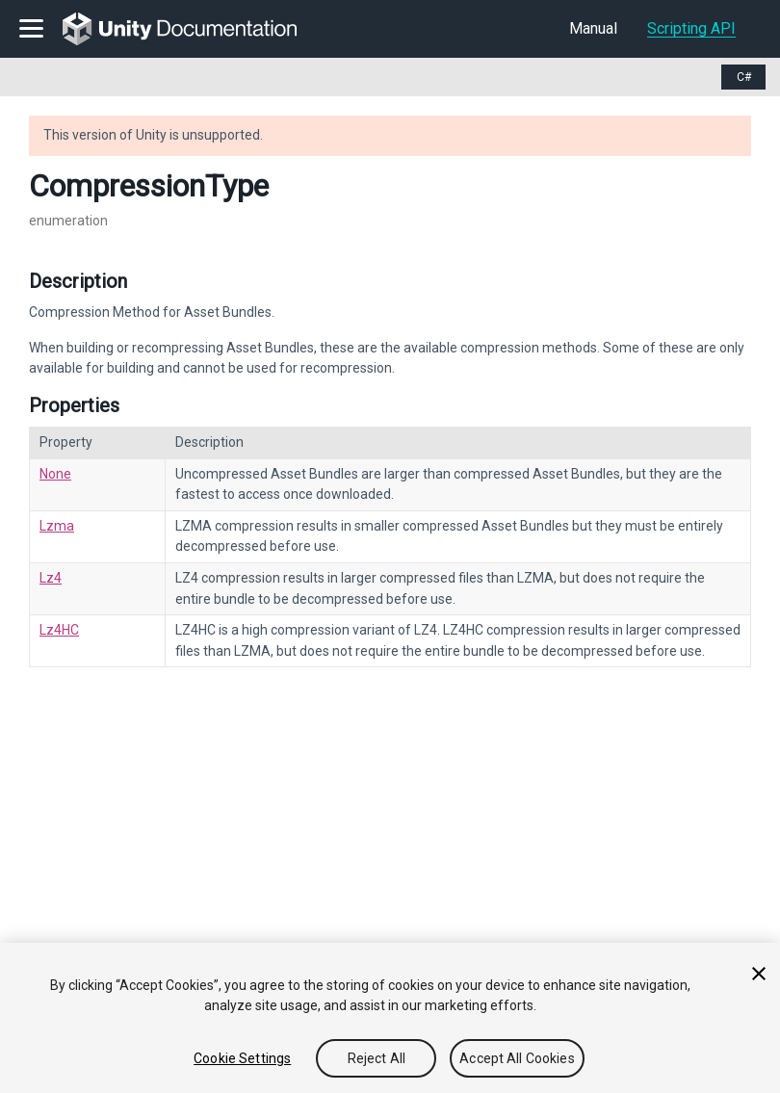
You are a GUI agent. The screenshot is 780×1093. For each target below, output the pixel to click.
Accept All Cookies (517, 1058)
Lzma (56, 525)
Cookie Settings (242, 1058)
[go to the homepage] (193, 29)
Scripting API (691, 28)
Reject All (376, 1058)
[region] (390, 1018)
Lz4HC (59, 630)
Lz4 (50, 578)
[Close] (758, 973)
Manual (593, 28)
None (55, 473)
